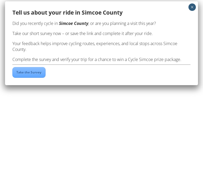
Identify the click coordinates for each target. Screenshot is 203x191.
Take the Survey (28, 72)
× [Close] (192, 7)
